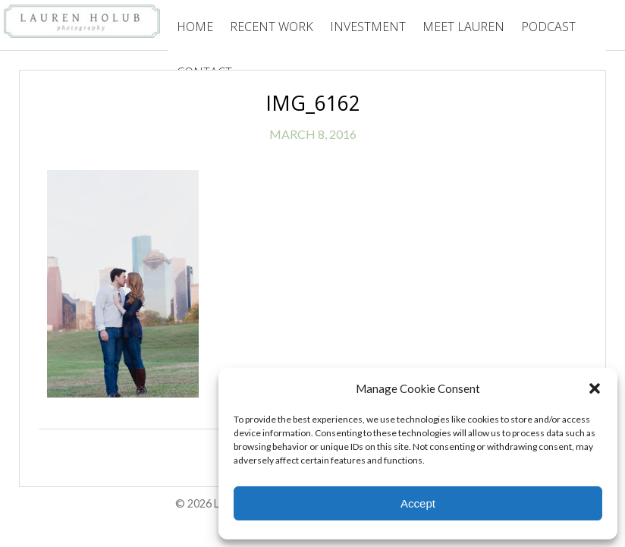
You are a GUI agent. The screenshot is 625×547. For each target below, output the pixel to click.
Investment (368, 26)
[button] (594, 388)
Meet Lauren (463, 26)
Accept (417, 503)
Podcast (548, 26)
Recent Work (271, 26)
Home (195, 26)
